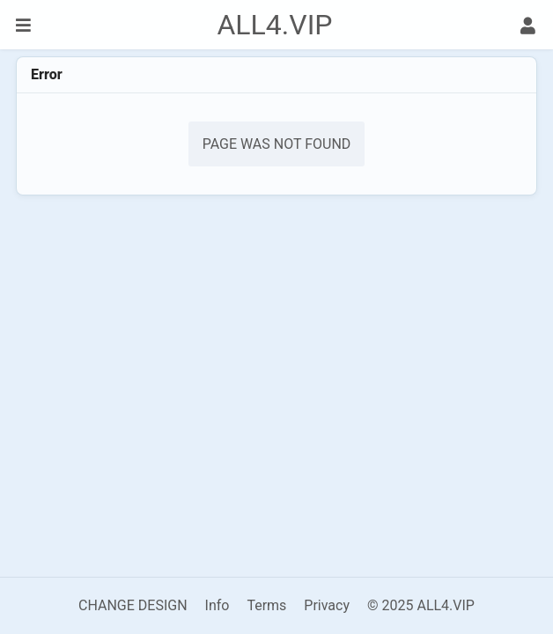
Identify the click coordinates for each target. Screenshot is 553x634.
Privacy (327, 605)
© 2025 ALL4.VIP (421, 605)
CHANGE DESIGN (133, 605)
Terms (266, 605)
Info (217, 605)
